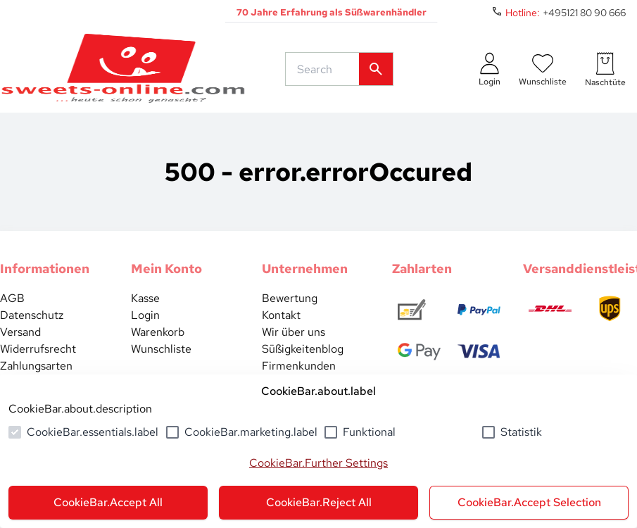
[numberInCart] (605, 69)
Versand (20, 332)
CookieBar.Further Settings (318, 462)
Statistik (521, 432)
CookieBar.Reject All (319, 502)
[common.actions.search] (325, 69)
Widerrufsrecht (38, 348)
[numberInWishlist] (542, 69)
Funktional (369, 432)
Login (145, 315)
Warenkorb (157, 332)
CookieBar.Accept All (108, 502)
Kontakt (281, 315)
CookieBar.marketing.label (250, 432)
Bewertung (289, 298)
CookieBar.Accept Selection (529, 502)
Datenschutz (31, 315)
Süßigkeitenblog (302, 348)
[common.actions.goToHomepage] (123, 69)
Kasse (145, 298)
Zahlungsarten (36, 365)
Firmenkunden (299, 365)
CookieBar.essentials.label (92, 432)
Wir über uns (293, 332)
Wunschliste (161, 348)
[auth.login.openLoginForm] (489, 69)
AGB (12, 298)
